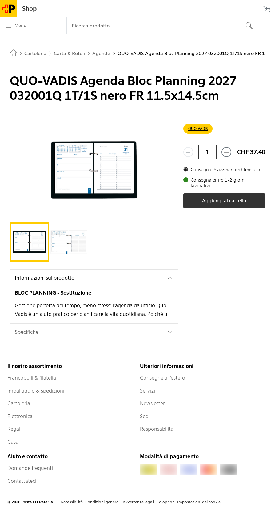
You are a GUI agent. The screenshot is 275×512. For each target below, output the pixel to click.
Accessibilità (72, 502)
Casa (12, 442)
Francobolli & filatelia (31, 378)
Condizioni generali (102, 502)
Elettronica (20, 416)
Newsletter (152, 403)
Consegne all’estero (162, 378)
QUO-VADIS (198, 128)
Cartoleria (18, 403)
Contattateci (21, 481)
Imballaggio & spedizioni (35, 391)
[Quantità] (207, 152)
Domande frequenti (30, 468)
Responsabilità (156, 429)
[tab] (29, 242)
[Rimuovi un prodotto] (188, 152)
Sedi (145, 416)
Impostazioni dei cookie (199, 502)
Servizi (147, 391)
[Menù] (33, 25)
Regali (14, 429)
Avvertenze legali (138, 502)
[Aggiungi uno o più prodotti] (226, 152)
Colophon (166, 502)
